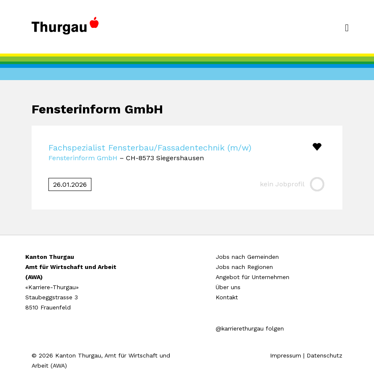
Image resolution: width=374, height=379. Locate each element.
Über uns (228, 287)
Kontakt (227, 297)
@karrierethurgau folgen (250, 328)
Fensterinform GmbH (83, 158)
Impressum (285, 355)
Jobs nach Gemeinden (247, 256)
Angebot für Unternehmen (252, 277)
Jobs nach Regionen (244, 266)
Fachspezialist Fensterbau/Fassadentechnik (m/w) (149, 147)
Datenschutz (324, 355)
